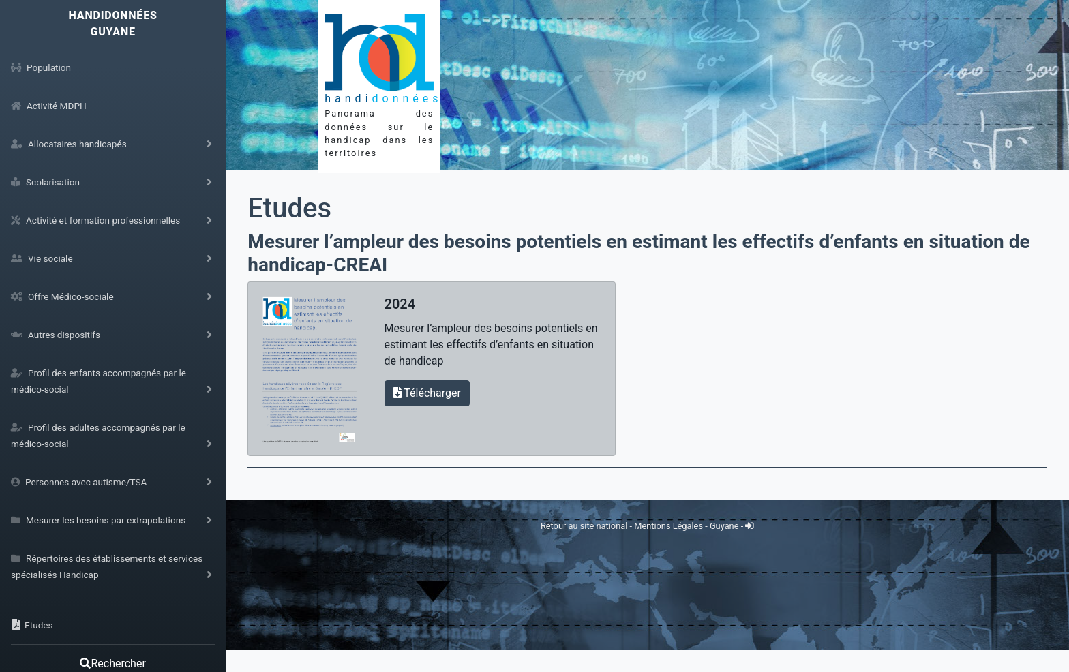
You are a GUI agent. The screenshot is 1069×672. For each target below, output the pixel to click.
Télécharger (427, 392)
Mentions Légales (669, 526)
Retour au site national (584, 526)
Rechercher (112, 663)
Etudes (289, 208)
